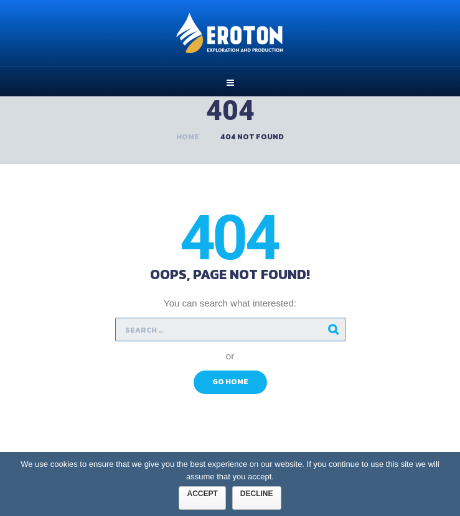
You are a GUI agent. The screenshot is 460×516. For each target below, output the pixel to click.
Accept (202, 493)
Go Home (230, 381)
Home (187, 136)
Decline (256, 493)
